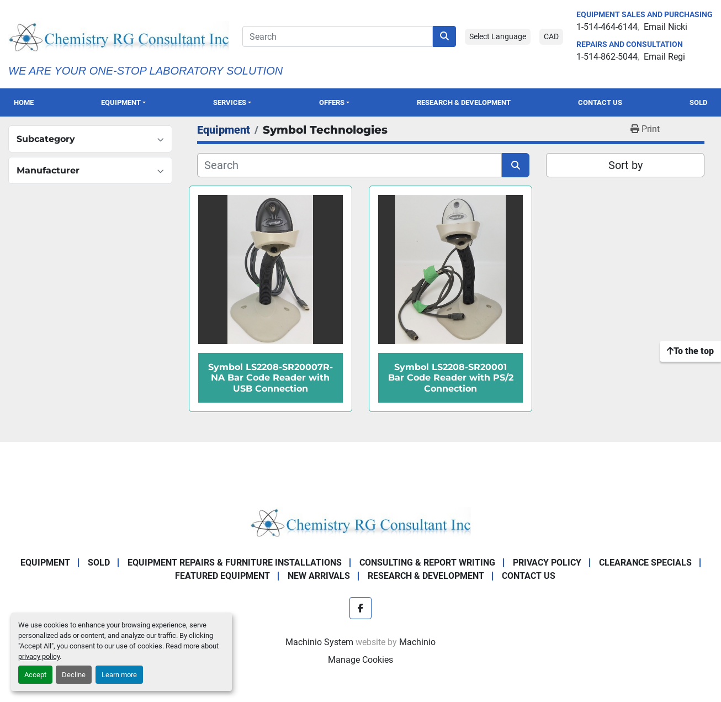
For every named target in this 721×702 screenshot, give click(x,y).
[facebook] (360, 608)
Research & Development (464, 102)
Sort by (625, 165)
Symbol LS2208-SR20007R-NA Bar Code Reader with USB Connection (270, 377)
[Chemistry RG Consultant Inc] (360, 521)
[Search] (337, 36)
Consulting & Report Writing (427, 562)
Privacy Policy (547, 562)
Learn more (119, 675)
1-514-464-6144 (607, 27)
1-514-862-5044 (607, 56)
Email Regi (664, 56)
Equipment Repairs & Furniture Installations (235, 562)
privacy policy (39, 656)
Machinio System (319, 642)
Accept (35, 675)
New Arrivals (319, 576)
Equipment (121, 102)
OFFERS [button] (331, 102)
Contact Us (600, 102)
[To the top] (690, 351)
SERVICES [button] (229, 102)
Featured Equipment (222, 576)
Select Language (497, 36)
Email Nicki (665, 27)
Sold (698, 102)
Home (24, 102)
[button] (123, 102)
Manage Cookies (360, 660)
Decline (74, 675)
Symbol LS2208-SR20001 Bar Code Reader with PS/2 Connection (450, 377)
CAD (551, 36)
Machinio (417, 642)
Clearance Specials (645, 562)
